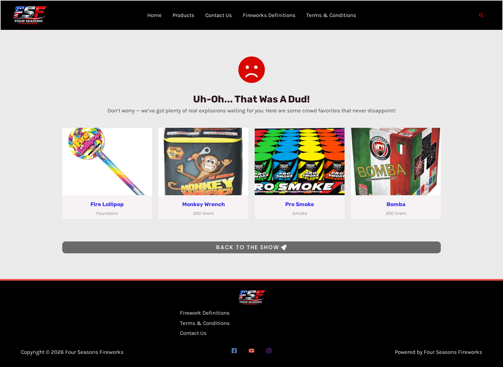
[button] (481, 15)
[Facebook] (234, 350)
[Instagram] (269, 350)
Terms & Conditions (205, 323)
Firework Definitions (205, 313)
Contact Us (193, 333)
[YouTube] (251, 350)
